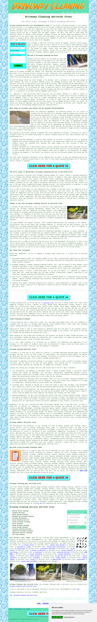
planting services (63, 552)
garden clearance (67, 550)
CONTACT (77, 12)
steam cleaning (43, 324)
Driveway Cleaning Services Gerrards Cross (32, 507)
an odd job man (60, 555)
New (24, 609)
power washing (15, 82)
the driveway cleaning (25, 208)
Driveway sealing (39, 413)
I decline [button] (60, 617)
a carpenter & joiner (23, 546)
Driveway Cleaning (18, 609)
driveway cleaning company (46, 175)
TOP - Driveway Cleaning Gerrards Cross (23, 595)
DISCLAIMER (84, 12)
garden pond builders (57, 545)
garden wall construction (56, 546)
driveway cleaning (42, 52)
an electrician (20, 548)
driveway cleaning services (40, 454)
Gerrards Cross (49, 302)
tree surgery (14, 552)
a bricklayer (37, 552)
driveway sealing (53, 404)
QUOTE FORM (83, 470)
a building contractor (48, 548)
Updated (28, 609)
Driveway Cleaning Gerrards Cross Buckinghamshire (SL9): (30, 25)
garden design (61, 557)
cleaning (33, 133)
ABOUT (72, 12)
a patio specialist (64, 554)
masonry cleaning (58, 454)
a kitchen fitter (28, 545)
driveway (65, 25)
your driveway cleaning (44, 247)
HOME (63, 12)
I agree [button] (54, 617)
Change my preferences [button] (69, 617)
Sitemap (10, 609)
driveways (36, 557)
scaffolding (81, 559)
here (40, 503)
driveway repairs (81, 425)
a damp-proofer (56, 559)
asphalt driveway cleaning (53, 461)
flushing (12, 198)
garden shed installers (29, 561)
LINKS (67, 12)
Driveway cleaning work (18, 302)
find (14, 487)
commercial (64, 236)
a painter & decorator (38, 550)
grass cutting (35, 555)
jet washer (57, 94)
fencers (32, 559)
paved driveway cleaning (78, 458)
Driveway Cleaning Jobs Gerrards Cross (23, 586)
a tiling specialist (35, 554)
